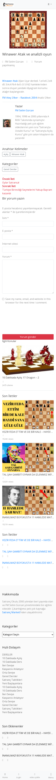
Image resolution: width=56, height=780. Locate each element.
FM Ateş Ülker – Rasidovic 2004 (19, 97)
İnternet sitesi (10, 243)
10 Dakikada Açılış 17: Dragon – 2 (20, 377)
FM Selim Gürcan (13, 61)
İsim (5, 218)
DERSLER (7, 654)
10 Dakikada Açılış (12, 658)
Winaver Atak (18, 154)
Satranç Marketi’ (11, 612)
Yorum (7, 256)
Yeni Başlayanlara (12, 683)
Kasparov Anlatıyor (13, 669)
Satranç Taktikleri (12, 679)
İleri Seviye (8, 665)
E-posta (7, 230)
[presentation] (14, 320)
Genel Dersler (10, 169)
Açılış (6, 154)
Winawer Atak (10, 80)
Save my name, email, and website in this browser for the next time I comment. (28, 300)
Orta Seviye (8, 672)
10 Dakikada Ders (12, 661)
